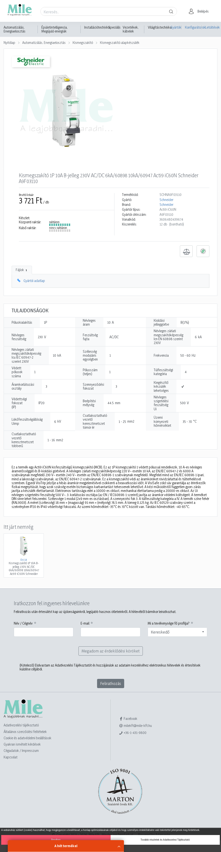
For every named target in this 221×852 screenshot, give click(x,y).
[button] (200, 11)
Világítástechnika (160, 27)
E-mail (85, 623)
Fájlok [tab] (22, 270)
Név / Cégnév (23, 623)
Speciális (114, 27)
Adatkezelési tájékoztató (21, 725)
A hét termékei (65, 846)
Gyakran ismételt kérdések (22, 744)
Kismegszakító (83, 42)
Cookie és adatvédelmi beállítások (27, 738)
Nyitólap (9, 42)
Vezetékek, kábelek (130, 29)
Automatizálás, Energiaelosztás (14, 29)
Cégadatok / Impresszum (21, 750)
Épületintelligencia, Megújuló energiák (54, 29)
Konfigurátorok (193, 27)
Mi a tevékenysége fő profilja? (169, 623)
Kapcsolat (10, 757)
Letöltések (211, 27)
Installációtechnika (97, 27)
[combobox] (177, 632)
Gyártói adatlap (34, 281)
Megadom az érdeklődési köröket (111, 650)
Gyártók (175, 27)
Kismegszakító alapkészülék (119, 42)
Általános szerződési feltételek (25, 732)
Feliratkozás (110, 683)
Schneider (166, 200)
